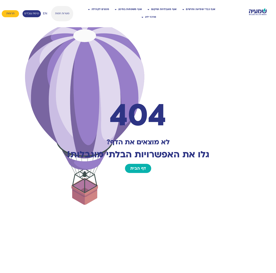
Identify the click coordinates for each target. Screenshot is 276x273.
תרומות (10, 13)
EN (45, 13)
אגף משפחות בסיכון (128, 9)
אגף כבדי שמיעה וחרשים (198, 9)
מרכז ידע (149, 17)
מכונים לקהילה (98, 9)
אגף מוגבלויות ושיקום (162, 9)
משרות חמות (62, 13)
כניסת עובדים (31, 13)
